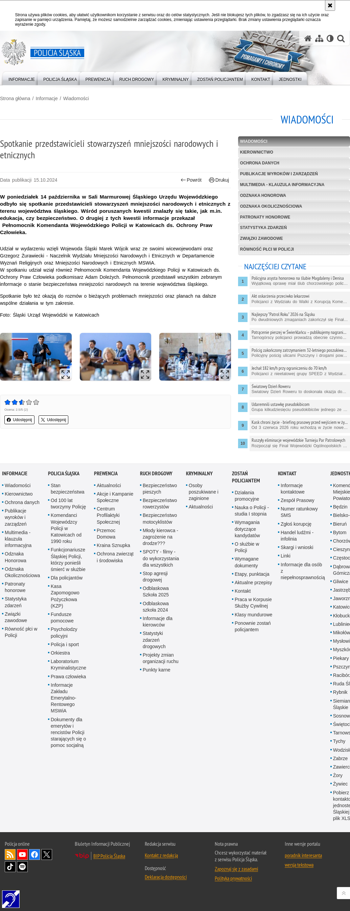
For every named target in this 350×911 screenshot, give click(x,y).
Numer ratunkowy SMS (299, 521)
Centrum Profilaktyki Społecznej (108, 524)
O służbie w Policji (247, 556)
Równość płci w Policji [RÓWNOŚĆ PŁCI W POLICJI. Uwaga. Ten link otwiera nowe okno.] (267, 249)
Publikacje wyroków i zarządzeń (279, 174)
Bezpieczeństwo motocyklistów (160, 527)
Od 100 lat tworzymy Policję (68, 513)
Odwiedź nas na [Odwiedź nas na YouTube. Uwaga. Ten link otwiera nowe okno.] (22, 863)
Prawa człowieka (68, 685)
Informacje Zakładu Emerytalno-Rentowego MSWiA (63, 707)
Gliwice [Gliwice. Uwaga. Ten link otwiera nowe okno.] (340, 590)
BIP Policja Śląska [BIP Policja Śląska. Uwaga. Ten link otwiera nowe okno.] (109, 865)
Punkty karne (156, 679)
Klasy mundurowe (253, 624)
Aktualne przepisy (253, 591)
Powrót (191, 180)
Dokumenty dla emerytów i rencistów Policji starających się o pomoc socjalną (68, 741)
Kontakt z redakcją (161, 864)
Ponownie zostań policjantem (253, 635)
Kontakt (243, 600)
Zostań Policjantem (246, 486)
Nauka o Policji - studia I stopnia (252, 520)
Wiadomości (76, 98)
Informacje (46, 98)
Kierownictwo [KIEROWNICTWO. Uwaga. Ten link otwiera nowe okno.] (256, 152)
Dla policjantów (67, 587)
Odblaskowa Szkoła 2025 (156, 601)
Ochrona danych (259, 163)
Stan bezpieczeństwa (68, 498)
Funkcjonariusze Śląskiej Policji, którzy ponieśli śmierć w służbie (68, 568)
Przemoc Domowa (106, 543)
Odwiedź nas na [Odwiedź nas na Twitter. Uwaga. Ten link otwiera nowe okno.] (46, 863)
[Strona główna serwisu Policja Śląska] (308, 38)
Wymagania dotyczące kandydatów (247, 538)
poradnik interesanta (303, 864)
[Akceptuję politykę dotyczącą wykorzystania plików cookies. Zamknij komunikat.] (330, 5)
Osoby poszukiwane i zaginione (203, 501)
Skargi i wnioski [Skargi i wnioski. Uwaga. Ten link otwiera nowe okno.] (297, 556)
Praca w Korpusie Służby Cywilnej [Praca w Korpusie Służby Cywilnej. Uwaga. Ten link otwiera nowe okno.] (253, 612)
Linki (285, 565)
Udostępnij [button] (19, 419)
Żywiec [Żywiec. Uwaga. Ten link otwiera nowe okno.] (340, 793)
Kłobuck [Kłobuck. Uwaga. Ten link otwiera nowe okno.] (341, 625)
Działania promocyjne (247, 505)
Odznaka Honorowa (263, 195)
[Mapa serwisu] (319, 38)
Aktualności (109, 494)
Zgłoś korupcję (296, 533)
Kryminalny (199, 482)
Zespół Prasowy (297, 509)
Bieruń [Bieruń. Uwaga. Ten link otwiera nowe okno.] (340, 533)
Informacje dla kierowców (157, 631)
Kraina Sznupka (113, 554)
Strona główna (15, 98)
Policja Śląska (63, 482)
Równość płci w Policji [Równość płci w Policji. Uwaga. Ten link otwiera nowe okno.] (21, 641)
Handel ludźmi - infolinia (297, 545)
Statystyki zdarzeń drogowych (154, 649)
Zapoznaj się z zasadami (236, 877)
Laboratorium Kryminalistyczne (68, 674)
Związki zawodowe (261, 238)
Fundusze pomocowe (62, 627)
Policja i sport (65, 653)
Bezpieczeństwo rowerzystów (160, 513)
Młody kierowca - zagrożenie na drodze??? (160, 546)
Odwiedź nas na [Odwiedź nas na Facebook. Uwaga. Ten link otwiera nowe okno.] (34, 863)
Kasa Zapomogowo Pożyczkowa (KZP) (65, 605)
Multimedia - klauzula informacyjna (282, 184)
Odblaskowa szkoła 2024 (156, 616)
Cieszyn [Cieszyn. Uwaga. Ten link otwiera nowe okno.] (341, 558)
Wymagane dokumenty (247, 571)
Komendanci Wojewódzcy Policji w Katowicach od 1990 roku (66, 537)
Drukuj (219, 180)
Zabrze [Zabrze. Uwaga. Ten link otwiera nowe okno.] (340, 767)
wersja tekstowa (299, 873)
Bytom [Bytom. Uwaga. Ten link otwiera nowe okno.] (340, 541)
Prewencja (106, 482)
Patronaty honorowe (265, 217)
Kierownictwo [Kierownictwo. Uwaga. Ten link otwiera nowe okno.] (18, 503)
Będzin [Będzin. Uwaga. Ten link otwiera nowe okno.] (340, 516)
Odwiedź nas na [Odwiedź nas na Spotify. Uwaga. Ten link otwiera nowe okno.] (22, 875)
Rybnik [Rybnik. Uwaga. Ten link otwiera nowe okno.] (340, 701)
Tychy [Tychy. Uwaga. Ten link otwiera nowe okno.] (339, 750)
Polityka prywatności (233, 887)
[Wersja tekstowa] (330, 38)
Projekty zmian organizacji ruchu (161, 667)
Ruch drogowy (156, 482)
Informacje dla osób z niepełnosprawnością (303, 580)
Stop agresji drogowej (155, 586)
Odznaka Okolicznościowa (271, 206)
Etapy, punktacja (252, 583)
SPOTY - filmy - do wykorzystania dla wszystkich (161, 567)
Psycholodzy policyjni (64, 641)
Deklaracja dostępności (166, 886)
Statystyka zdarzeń (263, 227)
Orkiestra (60, 662)
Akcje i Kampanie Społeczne (115, 506)
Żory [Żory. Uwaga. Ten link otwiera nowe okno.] (338, 784)
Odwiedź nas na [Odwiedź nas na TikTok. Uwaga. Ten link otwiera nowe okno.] (10, 875)
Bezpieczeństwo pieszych (160, 498)
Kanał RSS (10, 863)
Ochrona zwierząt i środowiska (115, 566)
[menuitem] (21, 78)
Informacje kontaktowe (293, 498)
